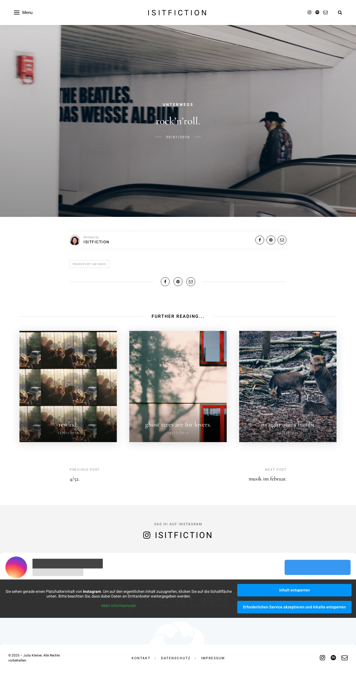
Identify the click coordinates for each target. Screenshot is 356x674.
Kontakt (141, 658)
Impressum (213, 658)
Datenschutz (176, 658)
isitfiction (178, 13)
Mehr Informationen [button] (118, 605)
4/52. (75, 478)
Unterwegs (178, 105)
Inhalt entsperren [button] (294, 590)
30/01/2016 (178, 137)
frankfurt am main (89, 264)
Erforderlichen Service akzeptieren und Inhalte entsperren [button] (294, 607)
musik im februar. (267, 478)
